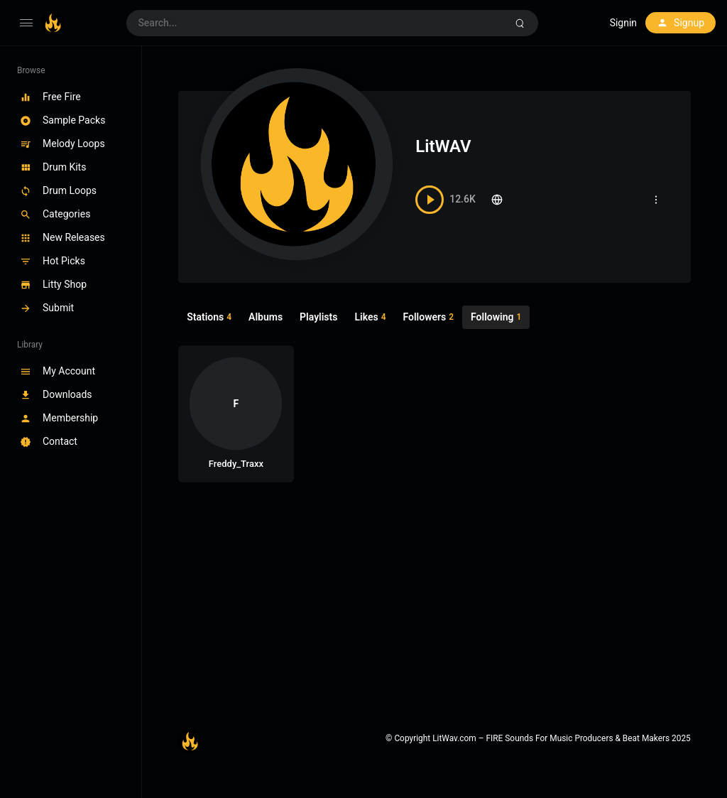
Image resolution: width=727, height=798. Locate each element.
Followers (428, 317)
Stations (209, 317)
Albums (265, 317)
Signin (623, 22)
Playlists (318, 317)
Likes (370, 317)
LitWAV (443, 146)
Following (496, 317)
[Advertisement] (434, 601)
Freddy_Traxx (236, 463)
